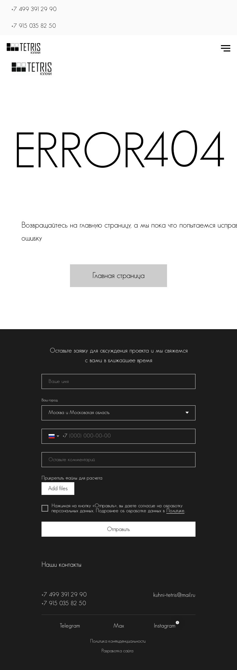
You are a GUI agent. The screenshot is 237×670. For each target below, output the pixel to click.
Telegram (70, 626)
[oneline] (118, 459)
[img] (31, 69)
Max (118, 626)
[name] (118, 381)
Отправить (118, 529)
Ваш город (50, 400)
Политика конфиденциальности (118, 641)
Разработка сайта (117, 650)
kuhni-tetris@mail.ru (174, 595)
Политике (175, 510)
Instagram (164, 626)
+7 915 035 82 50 (33, 26)
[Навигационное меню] (225, 48)
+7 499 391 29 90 (34, 9)
